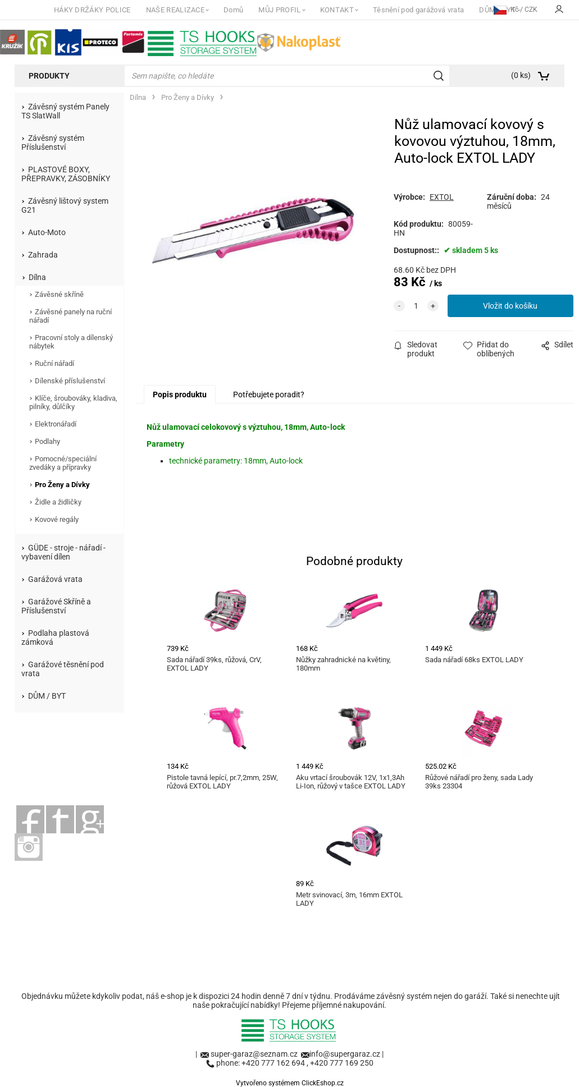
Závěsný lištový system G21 (64, 205)
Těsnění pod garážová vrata (418, 10)
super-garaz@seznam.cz (255, 1053)
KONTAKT (337, 10)
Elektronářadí (55, 424)
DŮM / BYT (47, 695)
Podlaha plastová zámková (55, 637)
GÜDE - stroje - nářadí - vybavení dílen (63, 552)
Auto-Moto (47, 232)
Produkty (49, 75)
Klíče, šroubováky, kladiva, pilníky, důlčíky (73, 402)
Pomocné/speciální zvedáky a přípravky (63, 463)
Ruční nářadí (54, 363)
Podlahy (47, 441)
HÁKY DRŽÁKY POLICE (92, 10)
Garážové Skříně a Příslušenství (56, 606)
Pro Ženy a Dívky (62, 484)
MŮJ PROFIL (279, 10)
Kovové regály (57, 519)
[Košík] (509, 76)
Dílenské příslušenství (70, 381)
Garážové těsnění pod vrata (62, 669)
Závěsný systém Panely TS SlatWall (65, 111)
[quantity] (416, 305)
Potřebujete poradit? (268, 394)
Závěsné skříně (59, 294)
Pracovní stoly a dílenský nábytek (71, 341)
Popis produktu (180, 394)
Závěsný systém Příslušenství (52, 143)
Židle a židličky (58, 502)
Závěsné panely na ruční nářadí (70, 316)
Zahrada (43, 254)
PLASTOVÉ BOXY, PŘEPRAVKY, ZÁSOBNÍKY (65, 174)
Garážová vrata (55, 579)
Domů (233, 10)
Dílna (37, 277)
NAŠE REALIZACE (175, 10)
